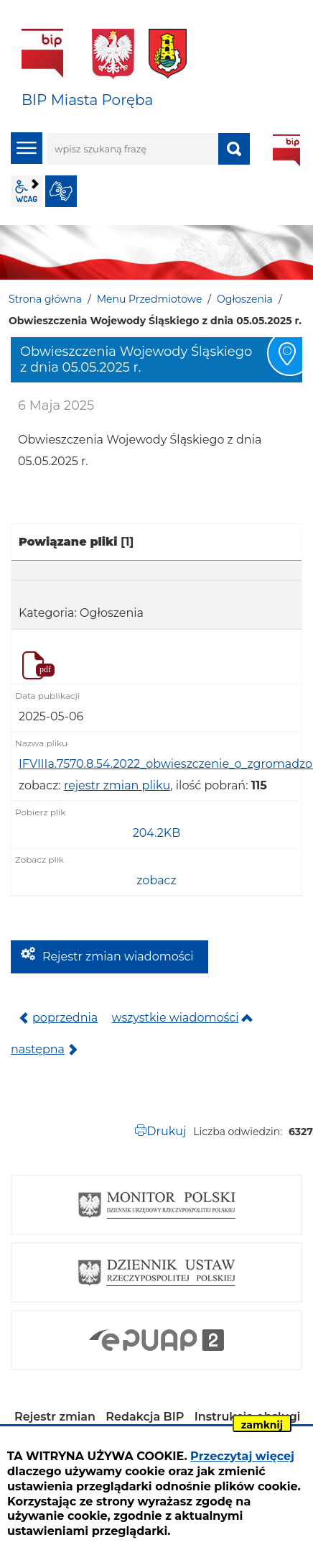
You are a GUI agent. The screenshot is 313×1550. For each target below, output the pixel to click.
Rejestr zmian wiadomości (118, 956)
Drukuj (166, 1131)
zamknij (262, 1424)
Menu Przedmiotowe (149, 299)
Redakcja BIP (145, 1416)
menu (26, 148)
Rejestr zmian (54, 1416)
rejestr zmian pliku (117, 785)
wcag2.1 (26, 191)
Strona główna (45, 299)
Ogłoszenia (245, 299)
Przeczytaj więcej (242, 1456)
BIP (286, 150)
